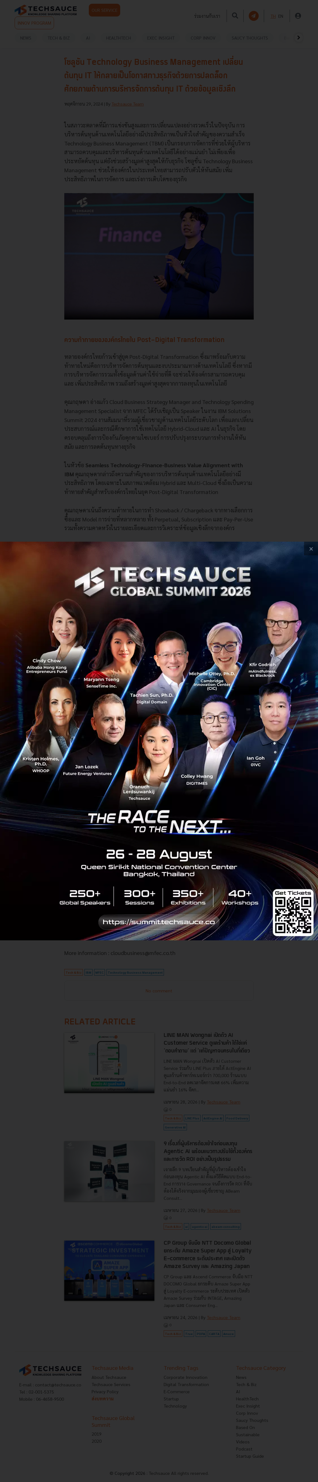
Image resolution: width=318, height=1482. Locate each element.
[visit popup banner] (159, 741)
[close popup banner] (311, 549)
